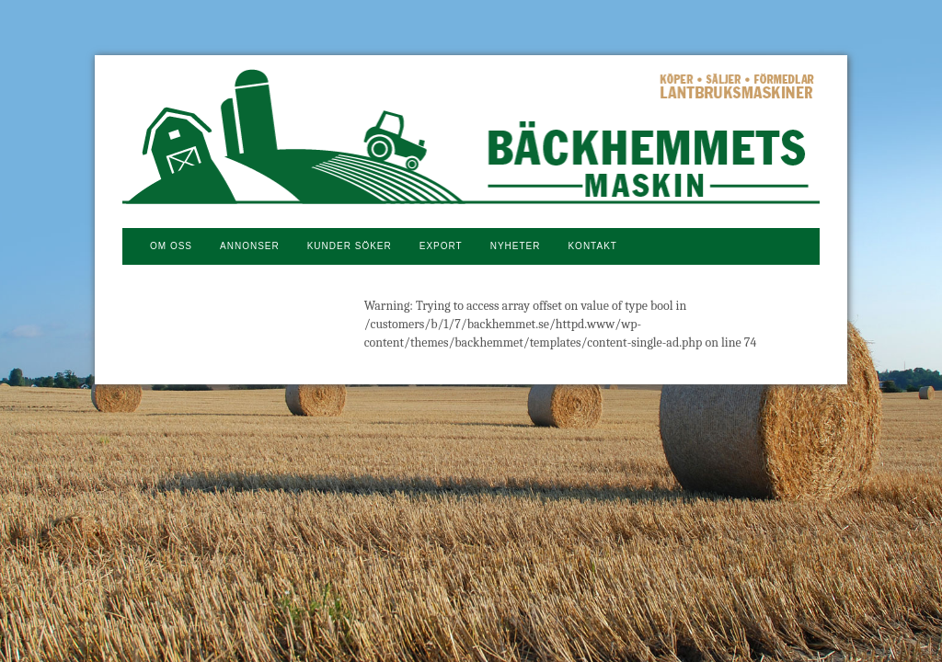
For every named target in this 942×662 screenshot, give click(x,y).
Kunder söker (349, 246)
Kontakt (592, 246)
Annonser (250, 246)
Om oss (171, 246)
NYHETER (515, 246)
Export (441, 246)
